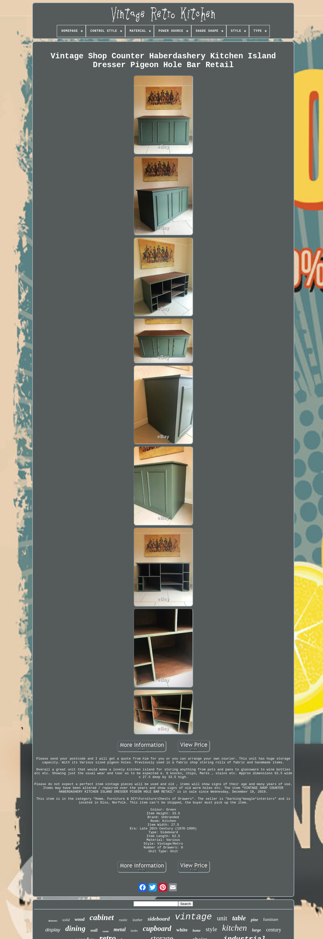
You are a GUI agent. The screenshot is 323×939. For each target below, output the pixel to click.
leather (137, 920)
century (273, 929)
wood (80, 919)
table (239, 918)
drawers (52, 920)
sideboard (159, 919)
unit (222, 918)
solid (66, 920)
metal (120, 929)
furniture (270, 919)
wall (94, 930)
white (181, 929)
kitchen (234, 927)
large (256, 930)
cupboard (157, 928)
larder (134, 930)
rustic (123, 920)
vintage (193, 917)
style (211, 929)
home (197, 930)
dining (75, 928)
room (105, 931)
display (52, 929)
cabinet (102, 917)
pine (254, 920)
